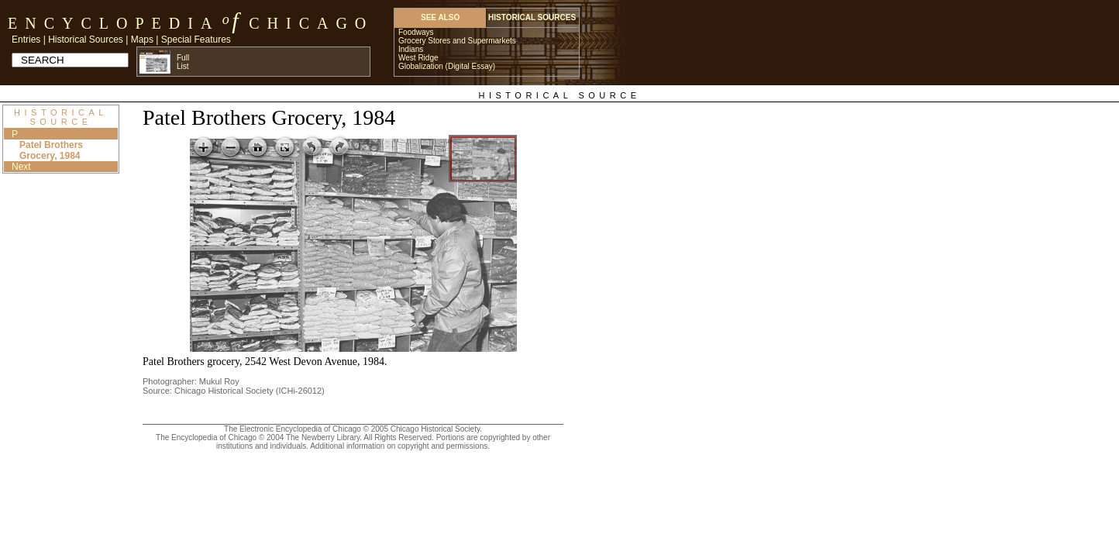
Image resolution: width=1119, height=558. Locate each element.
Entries (26, 39)
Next (21, 166)
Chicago (311, 23)
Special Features (196, 39)
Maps (142, 39)
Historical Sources (85, 39)
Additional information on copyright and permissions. (400, 446)
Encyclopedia (113, 23)
